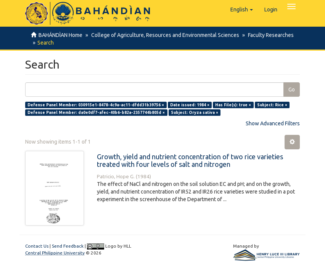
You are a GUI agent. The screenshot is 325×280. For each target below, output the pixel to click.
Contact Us (36, 245)
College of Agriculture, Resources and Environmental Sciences (164, 35)
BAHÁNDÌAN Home (60, 35)
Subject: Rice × (272, 104)
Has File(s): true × (233, 104)
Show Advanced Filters (273, 123)
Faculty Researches (268, 35)
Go (291, 89)
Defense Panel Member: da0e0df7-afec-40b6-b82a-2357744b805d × (96, 112)
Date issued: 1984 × (189, 104)
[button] (242, 9)
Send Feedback (68, 245)
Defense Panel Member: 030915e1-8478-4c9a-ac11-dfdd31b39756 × (95, 104)
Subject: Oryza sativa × (194, 112)
